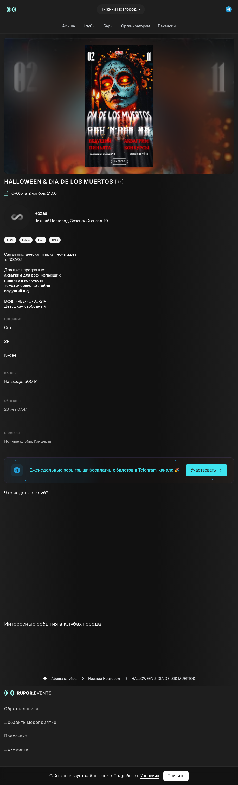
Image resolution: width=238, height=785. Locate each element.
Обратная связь (22, 709)
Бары (108, 25)
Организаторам (135, 25)
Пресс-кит (16, 736)
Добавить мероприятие (30, 722)
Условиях (149, 775)
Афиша (68, 25)
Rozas (40, 213)
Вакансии (167, 25)
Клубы (89, 25)
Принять (176, 775)
